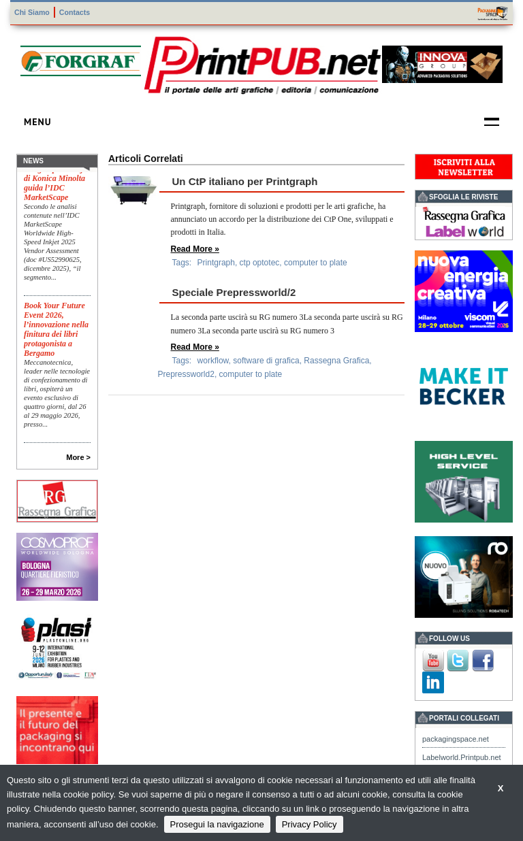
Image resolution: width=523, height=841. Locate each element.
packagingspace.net (455, 739)
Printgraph (216, 262)
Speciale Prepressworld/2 (234, 292)
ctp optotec (260, 262)
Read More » (195, 249)
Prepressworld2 (186, 374)
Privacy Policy (309, 824)
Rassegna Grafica (336, 360)
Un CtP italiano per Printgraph (245, 181)
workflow (213, 360)
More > (78, 457)
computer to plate (315, 262)
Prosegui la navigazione (217, 824)
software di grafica (266, 360)
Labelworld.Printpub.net (461, 757)
